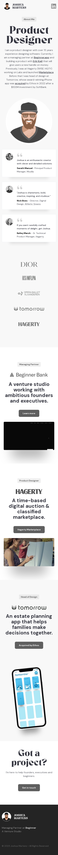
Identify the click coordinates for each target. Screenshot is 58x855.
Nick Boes (22, 200)
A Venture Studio (11, 831)
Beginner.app (41, 57)
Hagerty (40, 236)
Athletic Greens (33, 204)
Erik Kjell (38, 61)
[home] (26, 6)
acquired (20, 83)
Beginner (19, 827)
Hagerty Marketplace (29, 529)
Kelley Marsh (24, 233)
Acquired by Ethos (29, 645)
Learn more (29, 413)
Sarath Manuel (25, 168)
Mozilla (30, 171)
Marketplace (46, 72)
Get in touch (29, 787)
